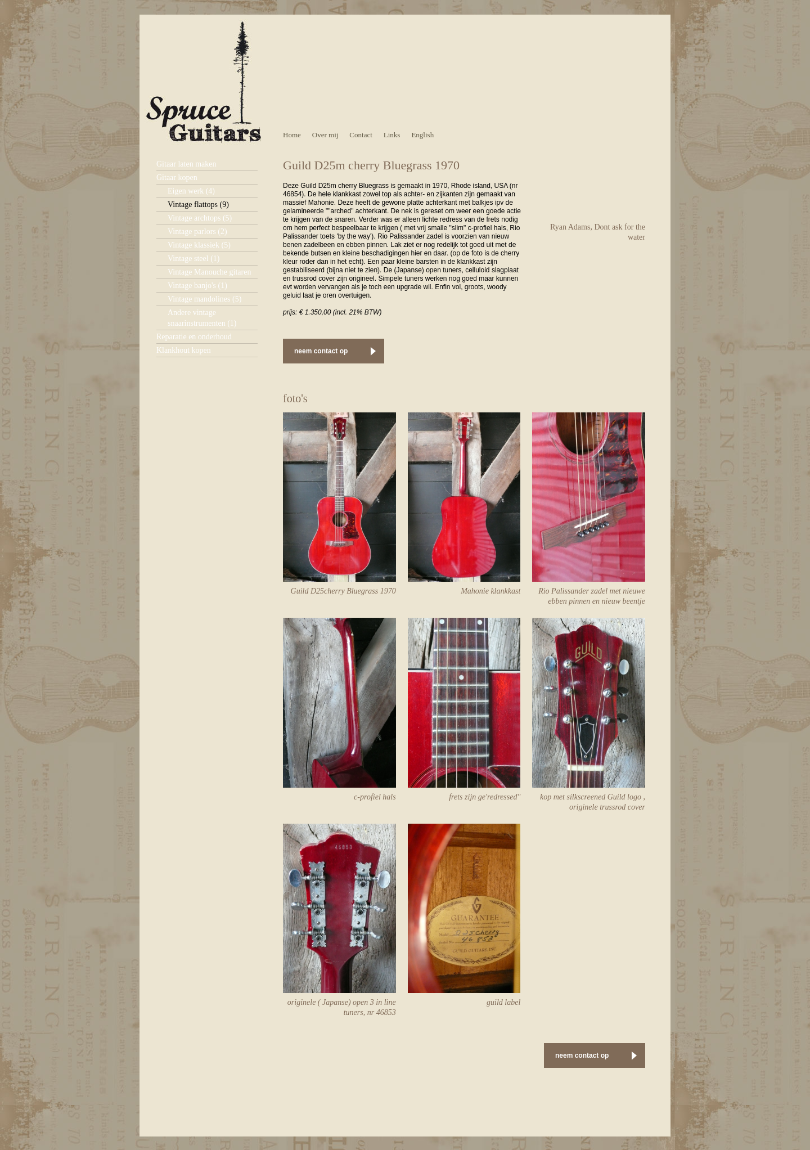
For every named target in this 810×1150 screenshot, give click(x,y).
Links (392, 135)
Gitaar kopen (176, 177)
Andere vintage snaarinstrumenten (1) (202, 317)
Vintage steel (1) (193, 258)
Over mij (325, 135)
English (422, 135)
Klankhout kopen (183, 350)
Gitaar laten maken (186, 164)
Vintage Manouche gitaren (209, 272)
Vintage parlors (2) (197, 231)
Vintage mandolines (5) (204, 299)
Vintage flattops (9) (198, 204)
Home (292, 135)
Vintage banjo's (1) (197, 285)
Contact (360, 135)
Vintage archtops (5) (200, 218)
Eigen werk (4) (191, 191)
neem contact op (321, 351)
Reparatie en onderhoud (194, 337)
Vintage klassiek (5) (199, 245)
